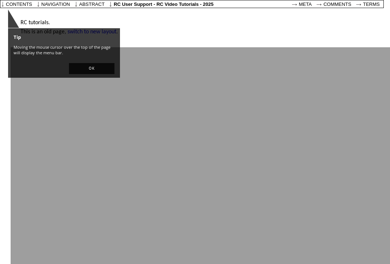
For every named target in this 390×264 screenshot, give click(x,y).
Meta (305, 4)
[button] (91, 68)
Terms (371, 4)
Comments (337, 4)
